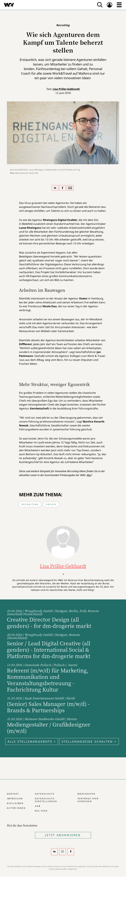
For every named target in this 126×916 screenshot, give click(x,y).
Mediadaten (86, 793)
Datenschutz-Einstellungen (46, 800)
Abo (89, 475)
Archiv (51, 504)
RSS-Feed (41, 810)
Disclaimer (15, 803)
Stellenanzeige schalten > (89, 741)
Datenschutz (44, 793)
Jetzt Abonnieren (63, 835)
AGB (38, 806)
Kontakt (13, 793)
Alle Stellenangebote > (32, 741)
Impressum (15, 798)
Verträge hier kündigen (88, 800)
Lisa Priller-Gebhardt (66, 89)
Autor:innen (16, 808)
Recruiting (30, 504)
